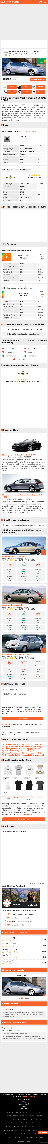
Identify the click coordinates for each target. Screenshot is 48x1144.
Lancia (8, 1126)
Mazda (39, 1126)
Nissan (22, 1130)
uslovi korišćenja (24, 1103)
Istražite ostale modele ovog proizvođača (23, 753)
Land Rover (16, 1126)
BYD (27, 1112)
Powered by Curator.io (36, 882)
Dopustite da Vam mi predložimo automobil (24, 755)
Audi (16, 1112)
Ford (19, 1119)
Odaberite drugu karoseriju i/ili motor (21, 751)
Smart (31, 1134)
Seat (25, 1134)
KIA (33, 1123)
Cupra (22, 1116)
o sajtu (24, 1101)
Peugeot (34, 1130)
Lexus (24, 1126)
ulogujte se (7, 724)
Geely (25, 1119)
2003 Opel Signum (24, 976)
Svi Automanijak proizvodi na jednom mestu (22, 797)
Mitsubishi (14, 1130)
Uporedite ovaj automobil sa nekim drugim (24, 747)
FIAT (14, 1119)
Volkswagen (34, 1137)
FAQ (24, 1106)
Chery (33, 1112)
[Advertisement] (24, 22)
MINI (33, 1126)
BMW (22, 1112)
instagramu (27, 814)
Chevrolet (39, 1112)
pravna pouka (24, 1104)
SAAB (20, 1134)
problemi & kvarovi (29, 131)
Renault (8, 1134)
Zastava (21, 1141)
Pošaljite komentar (22, 718)
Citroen (15, 1116)
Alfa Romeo (9, 1112)
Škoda (28, 1141)
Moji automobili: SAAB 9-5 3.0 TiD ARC (19, 455)
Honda (31, 1119)
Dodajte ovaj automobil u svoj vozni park (23, 744)
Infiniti (10, 1123)
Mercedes (6, 1130)
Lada (38, 1123)
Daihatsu (39, 1116)
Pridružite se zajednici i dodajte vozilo (24, 334)
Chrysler (8, 1116)
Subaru (7, 1137)
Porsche (42, 1130)
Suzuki (14, 1137)
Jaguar (16, 1123)
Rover (15, 1134)
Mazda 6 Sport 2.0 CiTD (13, 556)
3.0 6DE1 (23, 139)
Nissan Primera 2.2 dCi (12, 605)
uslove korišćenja (29, 711)
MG (29, 1126)
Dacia (32, 1116)
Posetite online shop (23, 819)
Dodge (9, 1119)
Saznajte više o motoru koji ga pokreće (22, 749)
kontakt (24, 1108)
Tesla (19, 1137)
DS (27, 1116)
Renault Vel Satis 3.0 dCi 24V (15, 654)
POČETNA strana (24, 1099)
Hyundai (38, 1119)
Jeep (22, 1123)
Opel (28, 1130)
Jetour (28, 1123)
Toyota (25, 1137)
